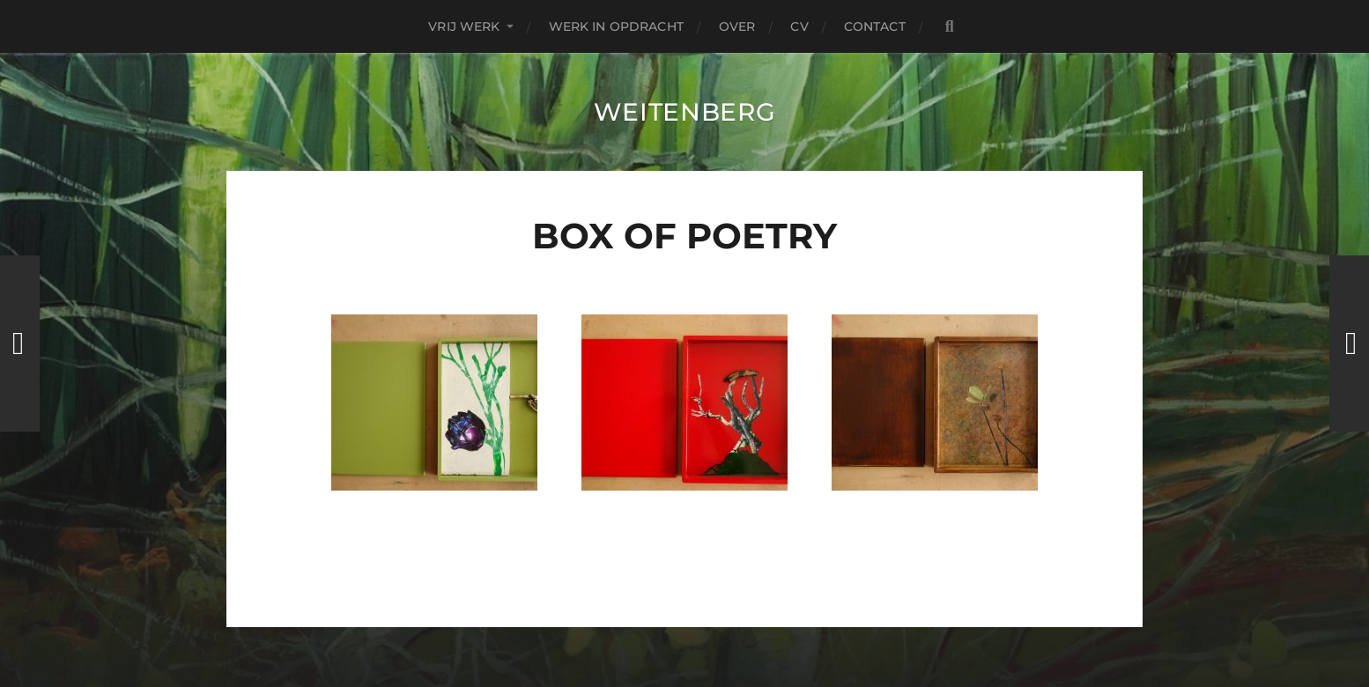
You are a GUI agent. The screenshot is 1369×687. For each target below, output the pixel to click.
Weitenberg (685, 112)
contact (875, 26)
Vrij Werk (464, 26)
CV (799, 26)
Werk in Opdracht (616, 26)
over (737, 26)
